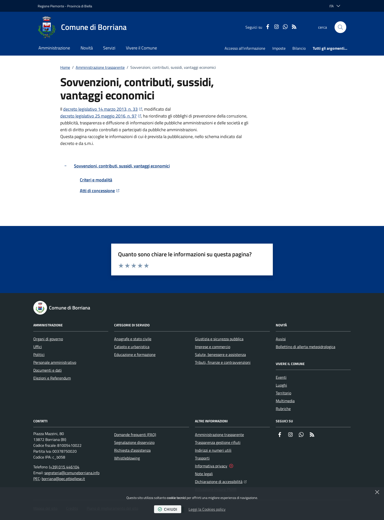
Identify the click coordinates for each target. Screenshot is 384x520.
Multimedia (285, 401)
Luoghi (281, 385)
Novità (87, 48)
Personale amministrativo (54, 362)
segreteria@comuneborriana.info (71, 473)
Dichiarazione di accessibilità (221, 481)
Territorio (283, 393)
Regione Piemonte (51, 6)
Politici (39, 354)
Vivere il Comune (141, 48)
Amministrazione (54, 48)
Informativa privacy (211, 466)
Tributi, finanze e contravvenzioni (223, 362)
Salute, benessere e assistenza (220, 354)
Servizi (109, 48)
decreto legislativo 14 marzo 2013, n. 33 (102, 109)
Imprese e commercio (212, 347)
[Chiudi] (377, 492)
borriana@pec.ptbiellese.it (63, 479)
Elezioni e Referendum (52, 378)
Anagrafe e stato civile (132, 339)
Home (65, 67)
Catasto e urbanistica (131, 347)
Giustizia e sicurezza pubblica (219, 339)
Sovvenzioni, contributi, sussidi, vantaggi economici (122, 166)
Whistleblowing (127, 458)
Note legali (204, 474)
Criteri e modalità (96, 180)
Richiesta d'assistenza (132, 450)
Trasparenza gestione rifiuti (217, 442)
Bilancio (299, 48)
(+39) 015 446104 (64, 467)
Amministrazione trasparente (100, 67)
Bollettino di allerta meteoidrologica (305, 347)
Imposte (279, 48)
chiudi (167, 509)
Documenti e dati (47, 370)
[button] (340, 27)
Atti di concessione (99, 190)
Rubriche (283, 409)
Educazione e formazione (135, 354)
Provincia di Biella (79, 6)
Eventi (281, 377)
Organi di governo (48, 339)
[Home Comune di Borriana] (82, 27)
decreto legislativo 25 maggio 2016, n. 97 (100, 116)
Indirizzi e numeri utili (213, 450)
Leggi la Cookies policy (207, 509)
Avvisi (281, 339)
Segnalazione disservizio (134, 442)
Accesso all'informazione (245, 48)
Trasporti (202, 458)
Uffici (37, 347)
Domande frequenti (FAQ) (135, 434)
